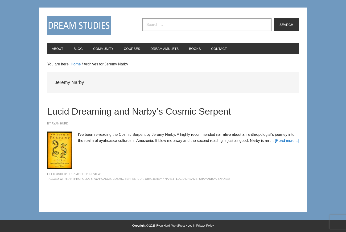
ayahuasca (102, 178)
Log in (191, 225)
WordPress (178, 225)
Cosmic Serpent (125, 178)
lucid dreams (187, 178)
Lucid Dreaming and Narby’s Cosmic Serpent (160, 110)
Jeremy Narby (163, 178)
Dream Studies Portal (79, 25)
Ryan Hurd (163, 225)
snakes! (224, 178)
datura (145, 178)
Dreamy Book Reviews (85, 174)
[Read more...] (287, 141)
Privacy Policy (205, 225)
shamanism (207, 178)
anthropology (80, 178)
